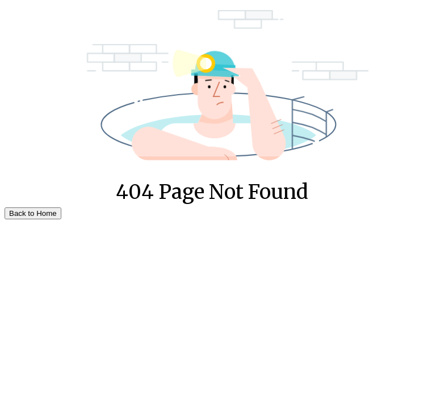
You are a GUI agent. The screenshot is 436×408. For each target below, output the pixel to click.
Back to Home (33, 213)
